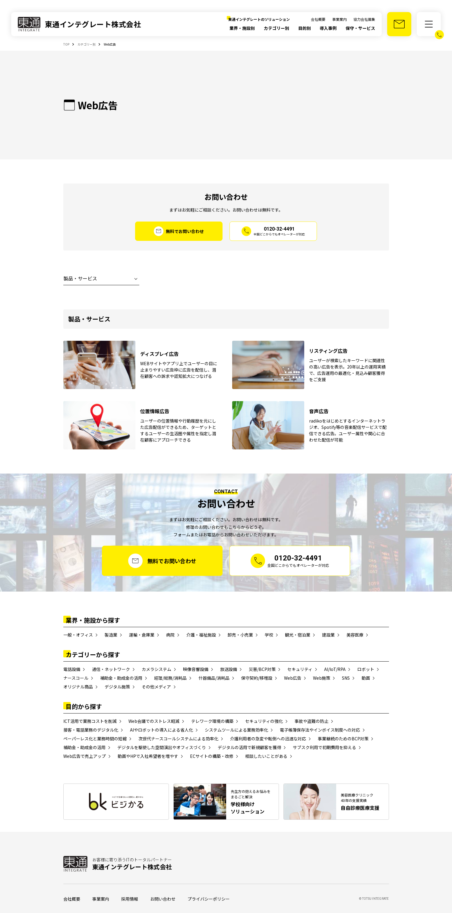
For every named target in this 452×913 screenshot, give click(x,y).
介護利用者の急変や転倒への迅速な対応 (268, 739)
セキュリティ (299, 669)
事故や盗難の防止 (311, 721)
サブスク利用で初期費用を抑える (324, 747)
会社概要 (318, 19)
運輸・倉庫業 (141, 635)
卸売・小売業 (240, 635)
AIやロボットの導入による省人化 (161, 730)
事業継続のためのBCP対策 (343, 739)
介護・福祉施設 (201, 635)
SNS (346, 678)
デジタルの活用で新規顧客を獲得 (249, 747)
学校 (269, 635)
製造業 (111, 635)
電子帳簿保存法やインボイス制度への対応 (320, 730)
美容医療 (354, 635)
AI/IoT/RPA (335, 669)
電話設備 (71, 669)
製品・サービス (80, 278)
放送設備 (228, 669)
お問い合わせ (162, 899)
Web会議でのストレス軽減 (153, 721)
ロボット (365, 669)
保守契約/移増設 (256, 678)
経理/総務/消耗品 (170, 678)
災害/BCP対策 (262, 669)
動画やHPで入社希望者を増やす (148, 756)
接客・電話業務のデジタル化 (90, 730)
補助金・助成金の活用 (121, 678)
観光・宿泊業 (297, 635)
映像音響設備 (195, 669)
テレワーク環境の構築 (212, 721)
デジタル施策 (117, 687)
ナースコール (75, 678)
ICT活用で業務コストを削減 (90, 721)
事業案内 (339, 19)
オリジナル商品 (78, 687)
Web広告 (292, 678)
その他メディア (156, 687)
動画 (366, 678)
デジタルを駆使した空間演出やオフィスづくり (161, 747)
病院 (170, 635)
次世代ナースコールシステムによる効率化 (178, 739)
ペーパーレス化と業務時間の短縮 (95, 739)
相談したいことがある (266, 756)
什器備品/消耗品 (213, 678)
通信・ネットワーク (111, 669)
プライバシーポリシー (209, 899)
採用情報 (129, 899)
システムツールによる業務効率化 (236, 730)
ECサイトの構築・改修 (211, 756)
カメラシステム (156, 669)
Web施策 (321, 678)
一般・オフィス (78, 635)
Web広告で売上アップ (84, 756)
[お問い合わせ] (399, 24)
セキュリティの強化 (264, 721)
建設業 (328, 635)
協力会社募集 (364, 19)
